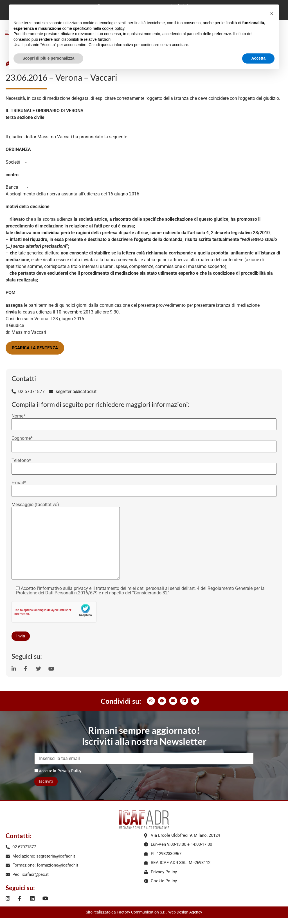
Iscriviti (46, 781)
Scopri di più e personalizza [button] (48, 58)
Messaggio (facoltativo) (66, 541)
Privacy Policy (69, 770)
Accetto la (45, 771)
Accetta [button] (258, 58)
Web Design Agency (185, 912)
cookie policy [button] (113, 28)
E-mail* (144, 487)
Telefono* (144, 464)
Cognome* (144, 442)
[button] (151, 701)
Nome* (144, 420)
